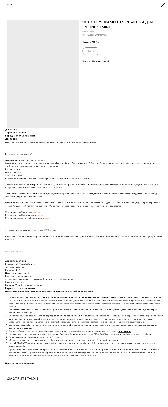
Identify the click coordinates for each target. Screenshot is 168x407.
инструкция (124, 331)
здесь (37, 211)
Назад (9, 4)
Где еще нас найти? (14, 251)
